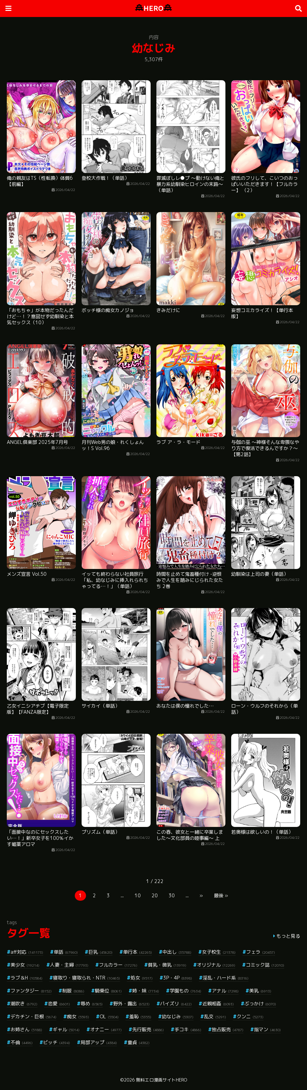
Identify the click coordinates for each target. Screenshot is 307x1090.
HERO (153, 8)
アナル (225, 990)
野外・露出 (131, 1003)
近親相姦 (218, 1003)
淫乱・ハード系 (226, 977)
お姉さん (26, 1029)
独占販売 (227, 1029)
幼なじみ (177, 1016)
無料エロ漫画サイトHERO (161, 1080)
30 (172, 895)
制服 (73, 990)
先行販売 (148, 1029)
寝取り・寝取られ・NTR (86, 977)
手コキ (187, 1029)
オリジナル (216, 965)
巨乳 (100, 952)
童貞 (138, 1042)
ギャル (66, 1029)
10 (138, 895)
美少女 (25, 965)
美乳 (260, 990)
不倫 (22, 1042)
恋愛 (59, 1003)
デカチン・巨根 (33, 1016)
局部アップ (99, 1042)
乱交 (215, 1016)
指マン (267, 1029)
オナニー (106, 1029)
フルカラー (118, 965)
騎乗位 (108, 990)
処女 (142, 977)
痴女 (78, 1016)
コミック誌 (265, 965)
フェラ (260, 952)
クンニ (250, 1016)
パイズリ (176, 1003)
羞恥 (140, 1016)
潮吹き (24, 1003)
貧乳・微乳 (167, 965)
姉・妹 (145, 990)
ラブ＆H (26, 977)
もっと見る (288, 936)
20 (155, 895)
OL (109, 1016)
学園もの (185, 990)
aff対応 (27, 952)
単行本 (137, 952)
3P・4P (177, 977)
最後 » (221, 895)
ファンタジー (31, 990)
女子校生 (219, 952)
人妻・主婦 (69, 965)
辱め (92, 1003)
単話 (66, 952)
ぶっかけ (260, 1003)
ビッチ (56, 1042)
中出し (177, 952)
